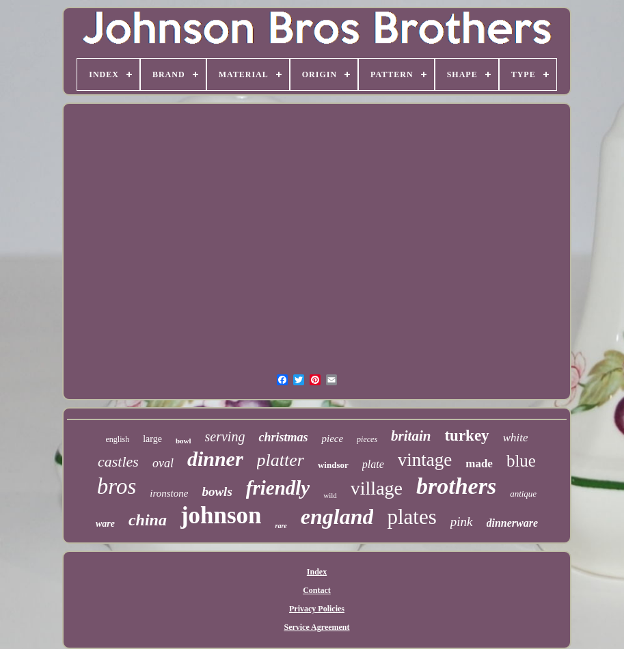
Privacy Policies (316, 608)
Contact (317, 590)
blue (521, 461)
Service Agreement (316, 627)
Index (317, 572)
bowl (183, 441)
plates (411, 517)
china (147, 520)
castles (118, 461)
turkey (466, 435)
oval (163, 463)
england (337, 516)
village (377, 488)
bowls (217, 491)
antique (523, 493)
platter (280, 460)
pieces (367, 439)
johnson (221, 515)
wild (330, 495)
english (118, 439)
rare (281, 525)
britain (411, 436)
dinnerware (513, 523)
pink (461, 521)
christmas (283, 437)
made (479, 463)
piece (332, 438)
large (152, 439)
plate (373, 464)
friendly (278, 488)
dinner (215, 458)
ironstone (169, 493)
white (515, 437)
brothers (456, 486)
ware (105, 524)
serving (225, 436)
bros (116, 486)
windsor (333, 465)
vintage (425, 460)
